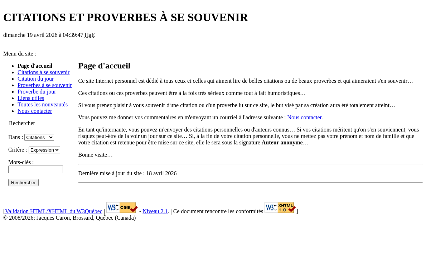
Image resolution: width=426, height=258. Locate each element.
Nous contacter (35, 111)
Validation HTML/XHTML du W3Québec (53, 211)
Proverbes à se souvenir (45, 85)
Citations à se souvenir (43, 72)
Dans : (31, 137)
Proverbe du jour (37, 92)
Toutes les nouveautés (43, 104)
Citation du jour (36, 79)
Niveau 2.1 (155, 211)
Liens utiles (31, 98)
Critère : (34, 150)
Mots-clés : (35, 165)
